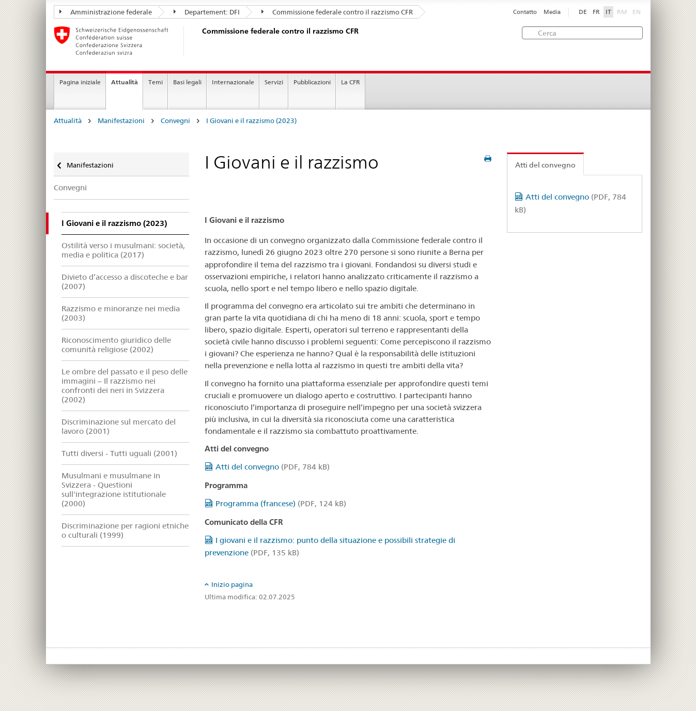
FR (596, 12)
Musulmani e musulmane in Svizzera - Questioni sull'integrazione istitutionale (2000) (113, 489)
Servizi (274, 82)
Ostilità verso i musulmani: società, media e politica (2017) (123, 250)
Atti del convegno (272, 467)
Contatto (525, 12)
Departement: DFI (207, 12)
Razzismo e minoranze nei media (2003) (120, 313)
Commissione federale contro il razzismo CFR (337, 12)
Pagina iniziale (80, 82)
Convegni (175, 121)
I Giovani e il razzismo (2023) (251, 121)
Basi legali (187, 82)
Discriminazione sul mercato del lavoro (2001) (118, 426)
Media (552, 12)
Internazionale (233, 82)
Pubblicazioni (312, 82)
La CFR (350, 82)
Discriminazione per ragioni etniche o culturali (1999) (125, 530)
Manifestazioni (121, 121)
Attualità (124, 82)
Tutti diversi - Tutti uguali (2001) (119, 453)
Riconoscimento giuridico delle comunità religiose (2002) (116, 344)
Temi (155, 82)
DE (583, 12)
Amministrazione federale (105, 12)
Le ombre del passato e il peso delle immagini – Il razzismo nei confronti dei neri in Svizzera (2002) (124, 385)
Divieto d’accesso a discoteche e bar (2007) (124, 281)
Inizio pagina (232, 584)
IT (608, 12)
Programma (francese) (280, 503)
